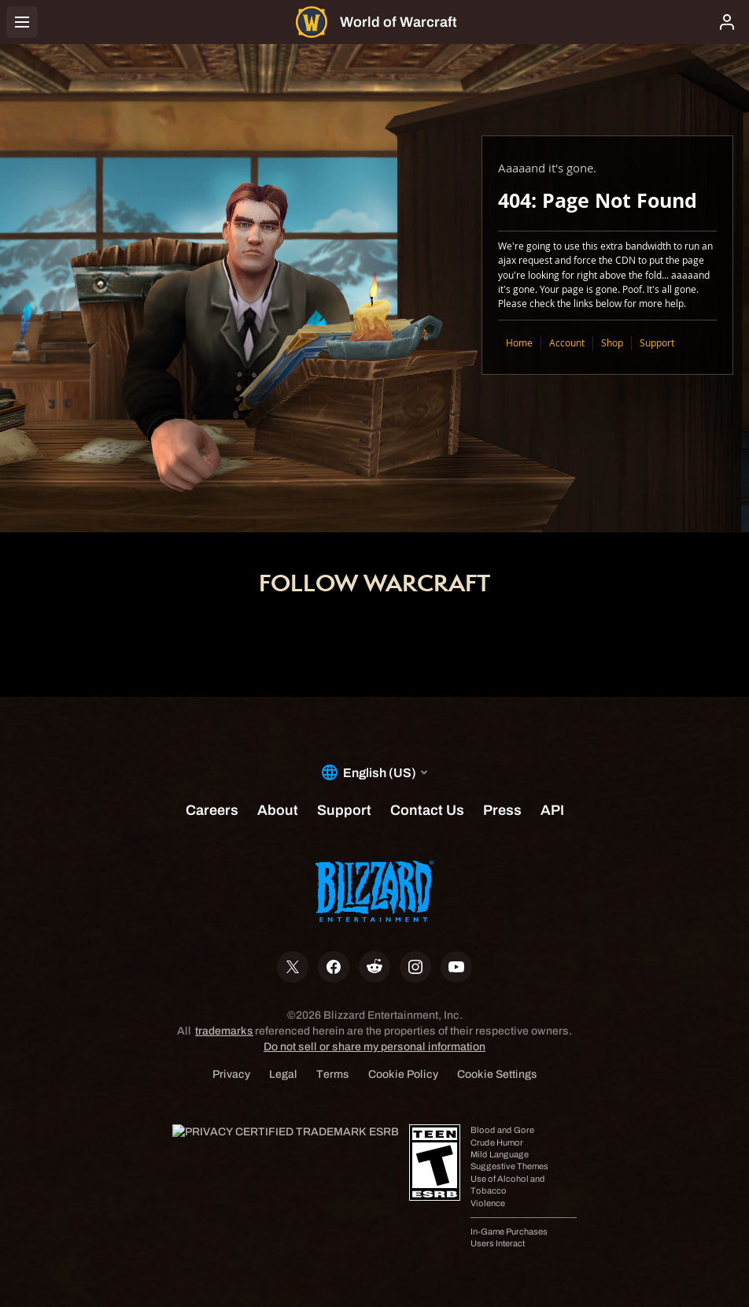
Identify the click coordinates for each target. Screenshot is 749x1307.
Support (657, 343)
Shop (612, 343)
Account (567, 343)
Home (519, 343)
